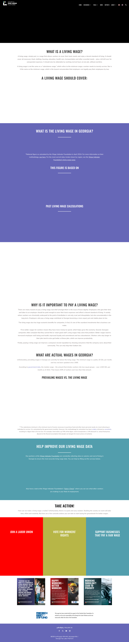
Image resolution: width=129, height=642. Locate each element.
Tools (94, 5)
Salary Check (69, 489)
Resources (86, 5)
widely (94, 429)
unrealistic (108, 429)
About (113, 5)
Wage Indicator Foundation (49, 456)
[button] (126, 5)
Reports (107, 5)
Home (80, 5)
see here (42, 157)
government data (34, 367)
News (101, 5)
